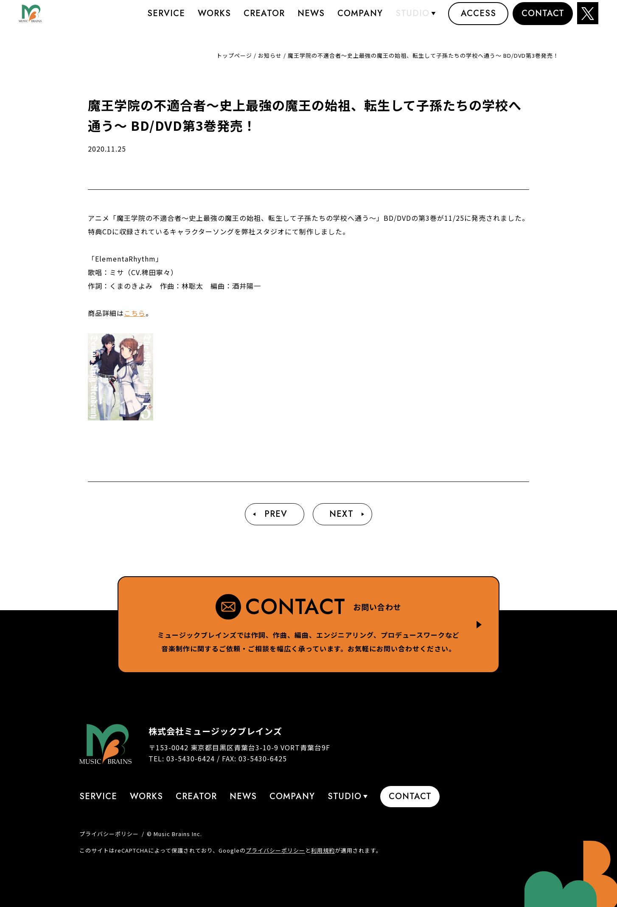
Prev (275, 514)
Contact (543, 19)
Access (478, 19)
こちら (135, 313)
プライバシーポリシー (109, 834)
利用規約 (323, 850)
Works (214, 19)
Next (341, 514)
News (311, 19)
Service (166, 19)
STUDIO (412, 19)
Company (360, 19)
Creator (264, 19)
